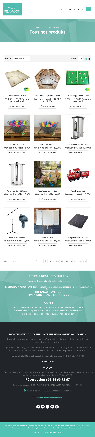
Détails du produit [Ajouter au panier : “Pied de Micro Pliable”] (18, 246)
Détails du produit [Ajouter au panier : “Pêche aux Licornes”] (48, 153)
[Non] (92, 429)
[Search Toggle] (61, 9)
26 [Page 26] (67, 261)
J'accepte (36, 432)
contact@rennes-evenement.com (49, 397)
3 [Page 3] (50, 261)
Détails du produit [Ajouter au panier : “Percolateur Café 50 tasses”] (18, 199)
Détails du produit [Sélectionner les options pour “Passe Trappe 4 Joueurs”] (17, 106)
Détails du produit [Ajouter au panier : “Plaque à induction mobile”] (78, 246)
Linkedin (52, 407)
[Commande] (21, 58)
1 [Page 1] (40, 261)
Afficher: (74, 58)
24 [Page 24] (57, 261)
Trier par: (8, 58)
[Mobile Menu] (88, 9)
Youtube (43, 407)
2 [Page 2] (45, 261)
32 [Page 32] (79, 261)
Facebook (38, 407)
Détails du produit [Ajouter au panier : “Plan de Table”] (48, 246)
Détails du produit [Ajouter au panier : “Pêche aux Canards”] (18, 153)
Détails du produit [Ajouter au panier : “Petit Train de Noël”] (78, 199)
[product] (17, 79)
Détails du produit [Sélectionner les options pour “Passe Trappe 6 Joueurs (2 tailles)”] (47, 106)
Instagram (47, 407)
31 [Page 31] (74, 261)
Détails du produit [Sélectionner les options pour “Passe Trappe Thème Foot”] (77, 106)
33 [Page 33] (84, 261)
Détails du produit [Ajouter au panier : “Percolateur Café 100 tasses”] (78, 153)
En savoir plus (47, 362)
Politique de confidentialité (53, 432)
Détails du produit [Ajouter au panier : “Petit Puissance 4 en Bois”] (48, 199)
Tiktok (57, 407)
